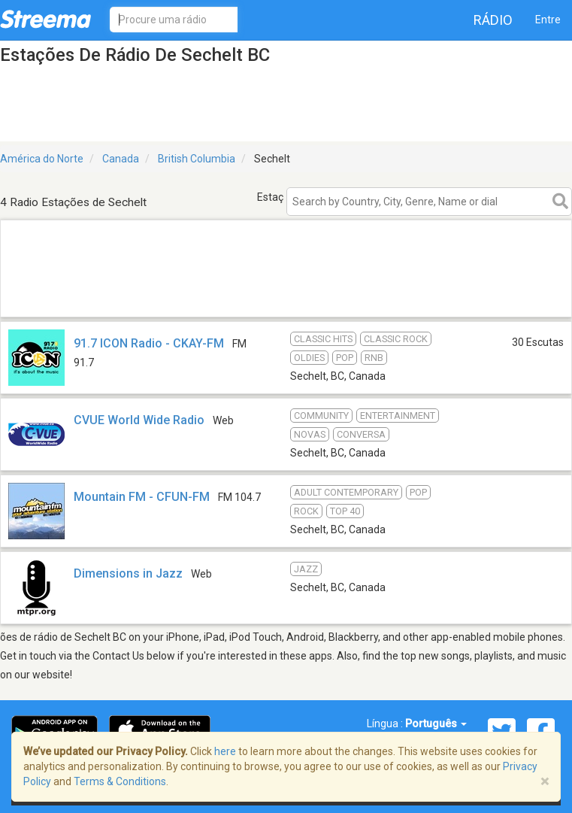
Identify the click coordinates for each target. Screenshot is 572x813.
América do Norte (41, 159)
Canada (120, 159)
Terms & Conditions (120, 781)
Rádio (493, 20)
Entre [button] (548, 20)
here (225, 751)
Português (436, 723)
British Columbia (196, 159)
